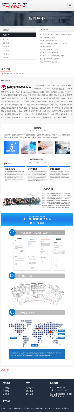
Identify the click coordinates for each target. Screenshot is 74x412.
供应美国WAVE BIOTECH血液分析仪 (52, 56)
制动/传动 (6, 58)
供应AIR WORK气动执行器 (48, 62)
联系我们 (6, 391)
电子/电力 (6, 46)
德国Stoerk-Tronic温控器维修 (49, 53)
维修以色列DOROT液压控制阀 (49, 59)
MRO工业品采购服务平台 (14, 5)
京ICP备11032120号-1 (52, 408)
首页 (15, 74)
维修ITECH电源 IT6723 (47, 46)
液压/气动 (6, 39)
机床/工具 (6, 50)
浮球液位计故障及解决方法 (48, 40)
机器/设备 (6, 54)
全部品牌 (18, 30)
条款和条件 (7, 394)
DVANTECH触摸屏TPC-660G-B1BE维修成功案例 (55, 34)
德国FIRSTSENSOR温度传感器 (50, 50)
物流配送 (29, 388)
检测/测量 (6, 43)
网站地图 (65, 408)
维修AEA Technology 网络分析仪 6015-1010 (53, 43)
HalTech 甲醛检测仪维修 (47, 37)
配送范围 (29, 394)
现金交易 (29, 391)
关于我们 (6, 388)
